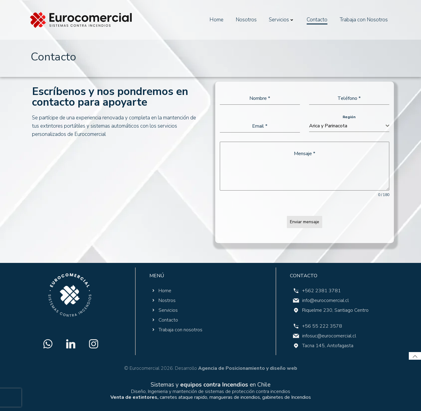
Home (216, 19)
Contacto (317, 19)
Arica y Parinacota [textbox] (328, 125)
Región (349, 117)
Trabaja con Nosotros (364, 19)
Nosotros (246, 19)
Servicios (281, 19)
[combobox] (349, 126)
